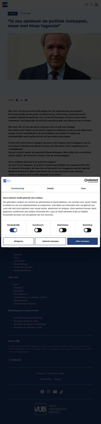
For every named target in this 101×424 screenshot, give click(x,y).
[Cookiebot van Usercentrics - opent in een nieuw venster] (86, 181)
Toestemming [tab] (17, 188)
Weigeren (18, 241)
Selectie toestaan (50, 241)
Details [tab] (50, 188)
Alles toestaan (82, 241)
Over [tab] (83, 188)
